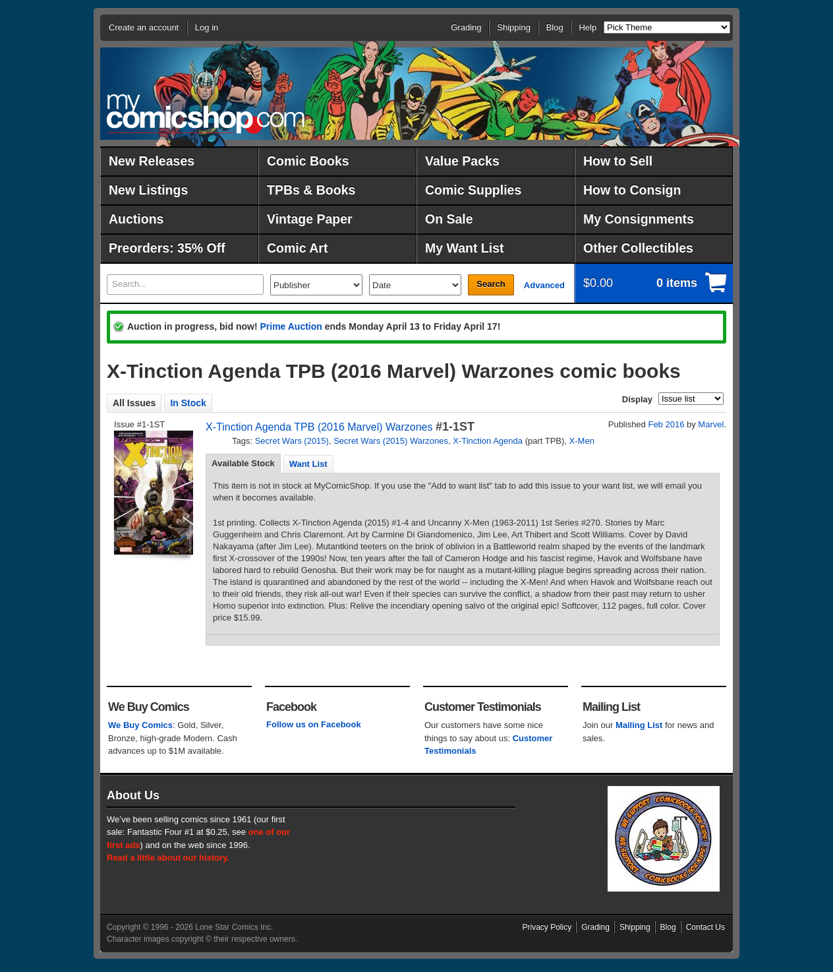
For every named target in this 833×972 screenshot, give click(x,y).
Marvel (711, 424)
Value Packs (462, 161)
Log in (206, 27)
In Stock (188, 403)
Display (637, 399)
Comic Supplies (473, 190)
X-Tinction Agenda (488, 441)
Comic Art (297, 248)
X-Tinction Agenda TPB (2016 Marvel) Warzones (319, 427)
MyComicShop (205, 114)
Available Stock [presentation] (243, 463)
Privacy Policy (547, 927)
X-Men (581, 441)
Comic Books (308, 161)
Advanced (544, 285)
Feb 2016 (666, 424)
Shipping (514, 27)
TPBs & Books (311, 190)
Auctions (136, 219)
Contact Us (705, 927)
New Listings (148, 190)
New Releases (151, 161)
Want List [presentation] (308, 464)
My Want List (464, 248)
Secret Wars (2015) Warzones (390, 441)
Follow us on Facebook (313, 724)
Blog (554, 27)
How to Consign (632, 190)
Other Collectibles (638, 248)
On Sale (449, 219)
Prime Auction (291, 326)
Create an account (144, 27)
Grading (466, 27)
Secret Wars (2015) (292, 441)
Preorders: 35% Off (167, 248)
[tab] (243, 463)
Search (490, 284)
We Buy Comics (140, 725)
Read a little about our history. (168, 858)
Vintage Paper (310, 219)
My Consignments (638, 219)
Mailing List (639, 725)
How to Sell (617, 161)
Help (587, 27)
